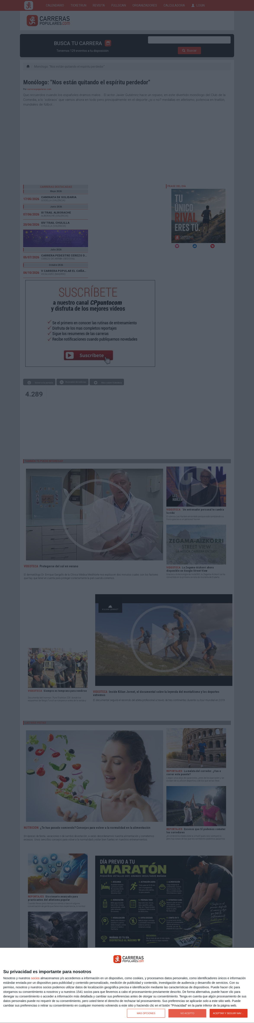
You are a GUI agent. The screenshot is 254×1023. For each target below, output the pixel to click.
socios (35, 978)
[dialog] (127, 985)
